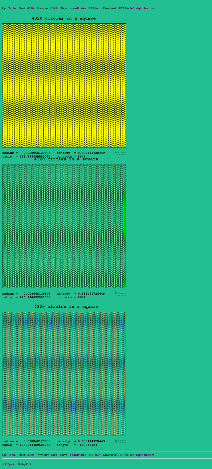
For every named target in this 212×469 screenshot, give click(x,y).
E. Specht (10, 464)
